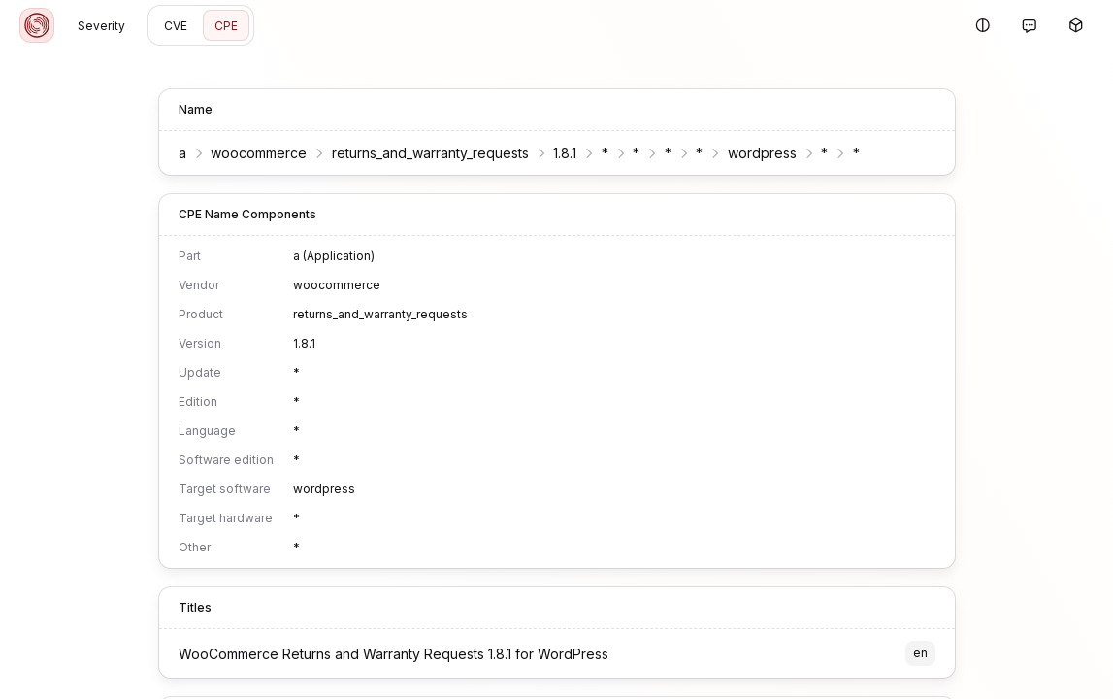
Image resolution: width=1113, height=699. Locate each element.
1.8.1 (564, 153)
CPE (226, 25)
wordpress (762, 153)
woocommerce (259, 153)
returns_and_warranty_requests (430, 153)
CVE (175, 25)
